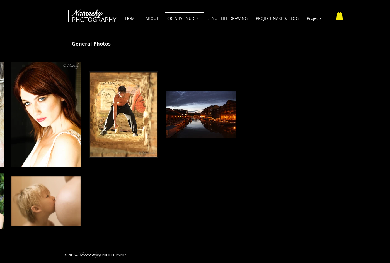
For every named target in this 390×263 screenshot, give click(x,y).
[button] (339, 16)
